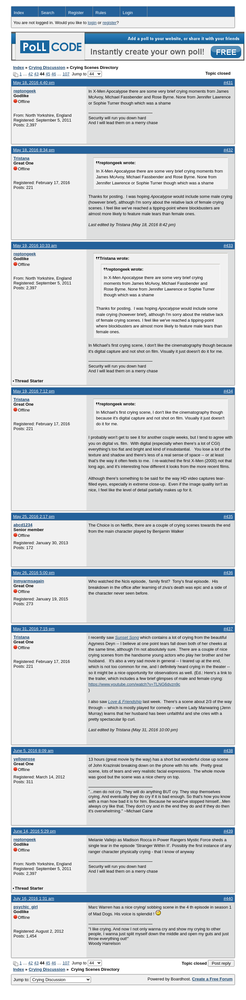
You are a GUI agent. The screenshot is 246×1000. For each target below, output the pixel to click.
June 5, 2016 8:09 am (33, 750)
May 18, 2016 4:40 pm (33, 82)
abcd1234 (22, 524)
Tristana (21, 158)
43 (36, 74)
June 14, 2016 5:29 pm (34, 831)
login (92, 22)
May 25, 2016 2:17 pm (33, 516)
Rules (100, 12)
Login (128, 12)
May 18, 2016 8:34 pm (33, 150)
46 (53, 74)
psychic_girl (25, 906)
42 (30, 74)
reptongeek (24, 91)
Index (19, 12)
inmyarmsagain (28, 581)
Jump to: (52, 980)
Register (76, 12)
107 (66, 74)
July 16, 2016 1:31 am (33, 898)
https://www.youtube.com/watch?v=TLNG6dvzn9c (134, 684)
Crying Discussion (47, 67)
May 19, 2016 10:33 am (35, 245)
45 (47, 74)
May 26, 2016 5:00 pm (33, 572)
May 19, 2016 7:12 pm (33, 391)
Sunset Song (127, 637)
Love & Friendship (125, 701)
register (109, 22)
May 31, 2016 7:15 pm (33, 628)
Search (47, 12)
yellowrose (24, 759)
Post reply (221, 963)
